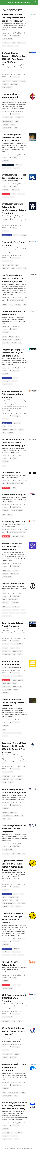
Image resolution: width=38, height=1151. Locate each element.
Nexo (4, 465)
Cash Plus (17, 423)
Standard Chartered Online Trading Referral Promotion (13, 702)
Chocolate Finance (7, 121)
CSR (22, 536)
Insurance (16, 673)
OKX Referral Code (11, 473)
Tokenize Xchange (7, 988)
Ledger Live (17, 339)
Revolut (12, 613)
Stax (20, 342)
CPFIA (4, 897)
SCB (4, 730)
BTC (17, 336)
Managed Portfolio (7, 38)
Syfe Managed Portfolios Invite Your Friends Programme (14, 828)
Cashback (16, 606)
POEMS (10, 514)
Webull (16, 1139)
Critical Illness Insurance (9, 683)
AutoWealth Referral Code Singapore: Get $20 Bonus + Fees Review (14, 18)
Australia (15, 570)
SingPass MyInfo (7, 87)
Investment (16, 35)
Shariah (19, 268)
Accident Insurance (18, 680)
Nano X (14, 342)
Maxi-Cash (5, 84)
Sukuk (4, 782)
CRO (14, 194)
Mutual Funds (18, 1132)
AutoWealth (6, 43)
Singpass (16, 168)
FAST (4, 168)
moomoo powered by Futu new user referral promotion (12, 394)
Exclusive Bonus (7, 235)
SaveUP (17, 1054)
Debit (16, 121)
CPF (4, 265)
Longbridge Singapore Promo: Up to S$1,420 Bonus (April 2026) (13, 353)
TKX (19, 985)
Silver (23, 613)
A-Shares (5, 648)
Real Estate (14, 84)
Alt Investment (6, 81)
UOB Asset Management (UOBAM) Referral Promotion (14, 998)
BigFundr (22, 81)
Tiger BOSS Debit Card (9, 903)
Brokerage (16, 370)
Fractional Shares (7, 815)
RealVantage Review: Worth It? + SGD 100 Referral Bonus (12, 546)
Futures (23, 1092)
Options (14, 381)
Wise (16, 1095)
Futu (10, 426)
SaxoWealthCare (17, 651)
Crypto (15, 157)
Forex (4, 426)
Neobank (5, 613)
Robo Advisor (21, 43)
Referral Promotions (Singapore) (19, 2)
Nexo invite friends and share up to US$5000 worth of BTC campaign (13, 442)
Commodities (6, 610)
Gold (23, 610)
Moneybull (5, 1136)
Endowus (10, 265)
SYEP (4, 432)
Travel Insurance (7, 616)
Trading (10, 432)
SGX (4, 818)
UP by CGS (13, 1057)
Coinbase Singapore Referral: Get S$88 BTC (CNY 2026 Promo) (13, 137)
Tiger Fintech (6, 955)
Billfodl (11, 336)
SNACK (16, 689)
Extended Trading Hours (9, 429)
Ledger (4, 336)
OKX (14, 487)
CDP (21, 894)
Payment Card (19, 117)
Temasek (5, 736)
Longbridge (6, 381)
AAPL (15, 894)
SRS (17, 46)
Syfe (9, 818)
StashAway (19, 779)
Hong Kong (5, 268)
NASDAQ (5, 900)
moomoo (21, 429)
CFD (4, 514)
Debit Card (5, 197)
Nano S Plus (6, 342)
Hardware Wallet (7, 339)
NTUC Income (17, 686)
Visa (16, 127)
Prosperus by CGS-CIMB (13, 521)
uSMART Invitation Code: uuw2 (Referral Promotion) (14, 1067)
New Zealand (6, 951)
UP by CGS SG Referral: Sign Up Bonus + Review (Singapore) (13, 1031)
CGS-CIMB (15, 536)
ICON (11, 304)
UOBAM (20, 1021)
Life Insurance (6, 686)
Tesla (17, 900)
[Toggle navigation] (2, 2)
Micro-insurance (7, 689)
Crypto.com (21, 194)
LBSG (15, 378)
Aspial (15, 81)
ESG (17, 265)
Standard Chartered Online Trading (12, 733)
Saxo (18, 648)
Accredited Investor (8, 164)
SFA (4, 46)
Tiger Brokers (21, 903)
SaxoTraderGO (6, 651)
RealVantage (14, 573)
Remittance (5, 602)
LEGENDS (17, 304)
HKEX (16, 815)
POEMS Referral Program (14, 494)
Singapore (10, 46)
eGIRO (12, 648)
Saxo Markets (6, 654)
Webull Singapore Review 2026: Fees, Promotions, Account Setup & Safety (14, 1105)
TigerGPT (5, 906)
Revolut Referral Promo (13, 583)
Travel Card (15, 602)
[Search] (35, 2)
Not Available (6, 194)
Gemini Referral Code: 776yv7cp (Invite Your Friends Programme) (12, 278)
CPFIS (13, 43)
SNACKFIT (5, 692)
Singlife (13, 124)
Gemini (4, 304)
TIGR (12, 906)
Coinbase (18, 164)
